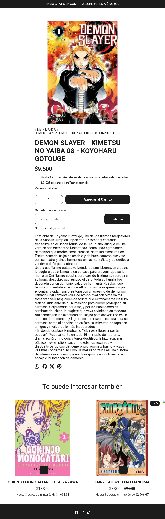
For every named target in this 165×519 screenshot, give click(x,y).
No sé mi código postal (50, 228)
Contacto (82, 500)
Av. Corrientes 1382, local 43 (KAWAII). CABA (82, 513)
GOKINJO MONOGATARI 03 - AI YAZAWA (19, 436)
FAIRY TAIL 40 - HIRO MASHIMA (82, 407)
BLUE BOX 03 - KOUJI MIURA (145, 407)
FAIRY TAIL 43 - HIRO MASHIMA (51, 436)
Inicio (82, 491)
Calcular (117, 219)
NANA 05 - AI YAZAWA (114, 407)
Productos (83, 496)
